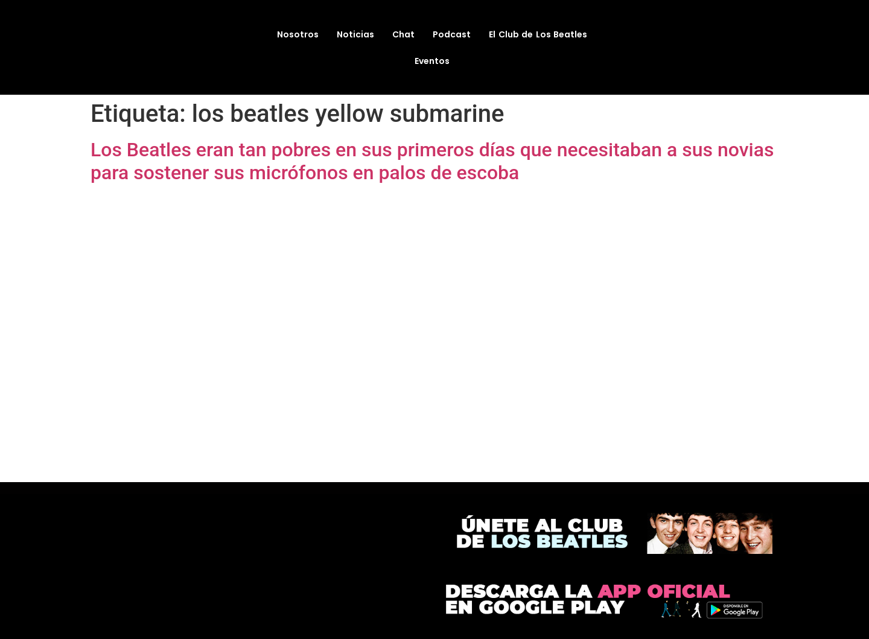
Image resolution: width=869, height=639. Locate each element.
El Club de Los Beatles (538, 34)
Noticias (355, 34)
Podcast (452, 34)
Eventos (432, 61)
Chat (403, 34)
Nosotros (298, 34)
